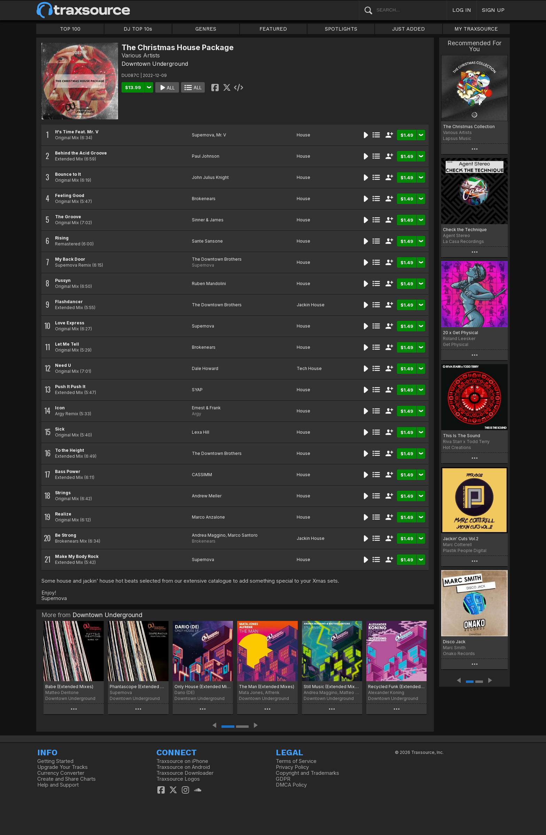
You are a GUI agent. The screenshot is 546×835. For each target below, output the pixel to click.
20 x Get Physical (460, 332)
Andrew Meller (206, 495)
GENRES (205, 29)
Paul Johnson (205, 156)
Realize (63, 514)
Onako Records (459, 653)
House (303, 134)
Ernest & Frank (206, 407)
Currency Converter (60, 773)
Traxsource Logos (178, 779)
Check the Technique (465, 229)
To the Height (69, 450)
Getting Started (55, 761)
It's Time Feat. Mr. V (77, 131)
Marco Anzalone (208, 517)
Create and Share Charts (66, 779)
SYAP (197, 389)
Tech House (309, 368)
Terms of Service (296, 761)
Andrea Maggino (209, 535)
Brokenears (204, 198)
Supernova (203, 134)
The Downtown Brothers (217, 259)
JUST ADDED (408, 29)
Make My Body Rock (77, 556)
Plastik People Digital (464, 550)
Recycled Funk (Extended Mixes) (396, 686)
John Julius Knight (210, 177)
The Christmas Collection (469, 126)
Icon (60, 407)
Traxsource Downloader (184, 773)
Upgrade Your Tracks (62, 767)
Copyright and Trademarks (307, 773)
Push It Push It (70, 386)
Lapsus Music (457, 138)
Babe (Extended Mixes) (69, 686)
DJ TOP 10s (138, 29)
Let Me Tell (67, 344)
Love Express (69, 322)
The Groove (68, 216)
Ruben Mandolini (209, 283)
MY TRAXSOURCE (476, 29)
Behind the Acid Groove (81, 153)
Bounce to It (68, 174)
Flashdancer (69, 301)
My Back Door (70, 259)
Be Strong (65, 535)
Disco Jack (454, 641)
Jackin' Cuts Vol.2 (460, 538)
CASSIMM (202, 474)
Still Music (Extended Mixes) (332, 686)
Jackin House (311, 304)
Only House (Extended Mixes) (202, 686)
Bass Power (67, 471)
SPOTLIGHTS (341, 29)
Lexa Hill (200, 432)
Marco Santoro (243, 535)
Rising (62, 238)
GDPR (283, 779)
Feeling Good (69, 195)
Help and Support (58, 785)
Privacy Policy (292, 767)
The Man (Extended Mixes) (266, 686)
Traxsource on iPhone (182, 761)
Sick (59, 429)
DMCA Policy (291, 785)
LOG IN (461, 10)
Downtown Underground (155, 63)
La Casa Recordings (463, 241)
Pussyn (63, 280)
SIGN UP (493, 10)
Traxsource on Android (183, 767)
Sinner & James (208, 219)
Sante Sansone (207, 241)
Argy (196, 413)
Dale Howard (205, 368)
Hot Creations (457, 447)
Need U (63, 365)
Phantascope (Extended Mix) (138, 686)
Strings (63, 492)
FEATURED (273, 29)
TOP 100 (70, 29)
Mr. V (221, 134)
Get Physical (455, 344)
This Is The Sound (461, 435)
